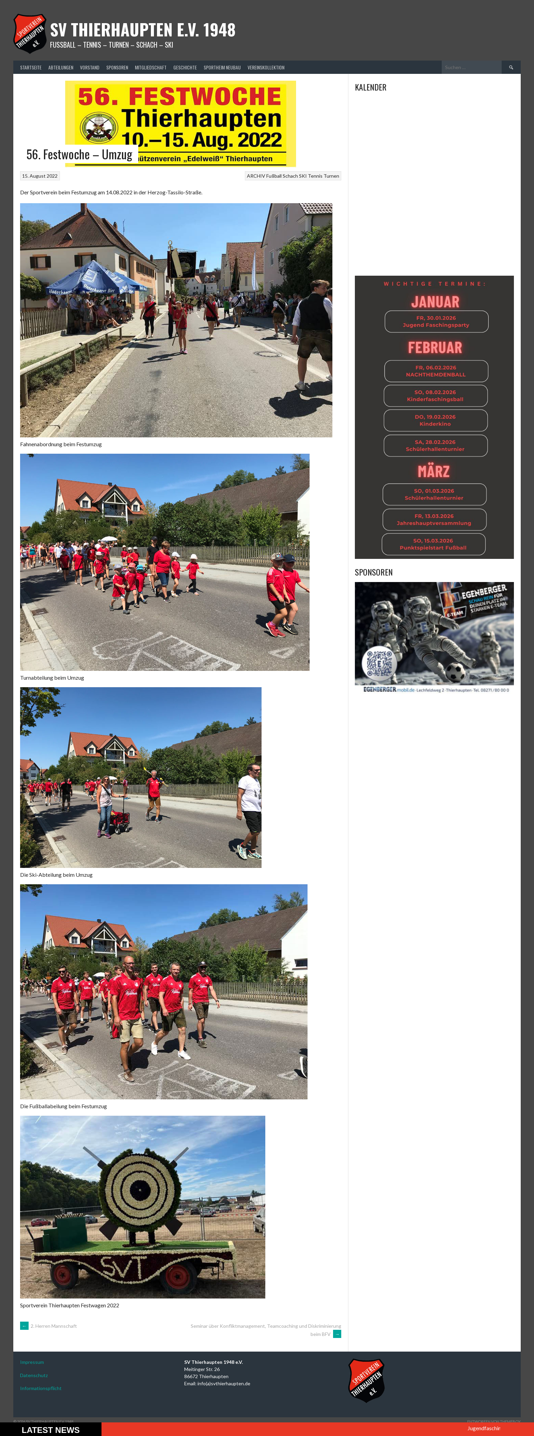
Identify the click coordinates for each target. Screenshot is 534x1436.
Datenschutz (34, 1375)
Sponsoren (117, 67)
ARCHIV (256, 176)
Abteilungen (60, 67)
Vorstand (89, 67)
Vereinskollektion (266, 67)
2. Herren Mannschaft (48, 1326)
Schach (290, 176)
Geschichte (185, 67)
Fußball (274, 176)
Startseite (31, 67)
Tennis (315, 176)
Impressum (32, 1362)
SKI (303, 176)
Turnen (331, 176)
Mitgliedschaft (151, 67)
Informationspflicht (41, 1388)
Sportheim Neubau (222, 67)
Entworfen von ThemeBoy (494, 1421)
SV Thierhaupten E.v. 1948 (143, 29)
